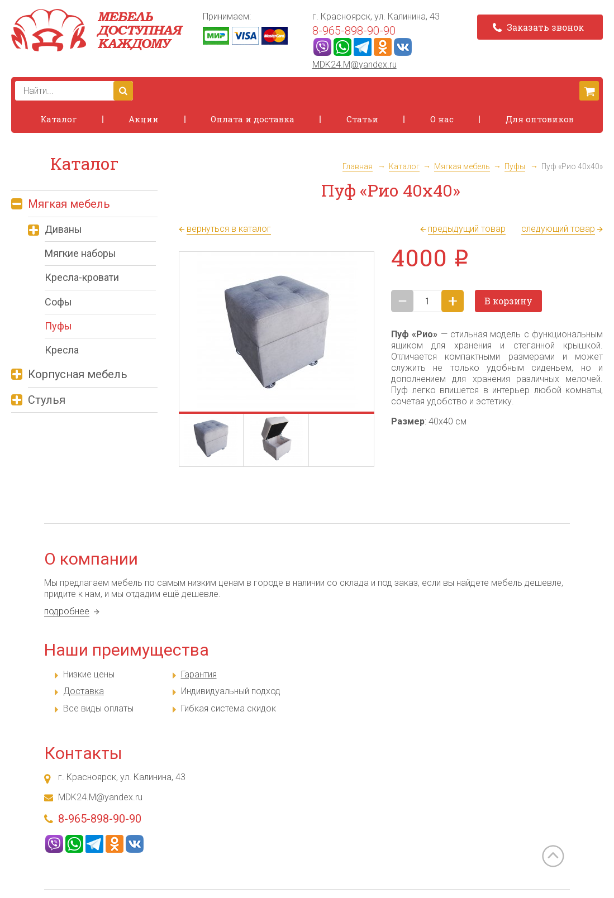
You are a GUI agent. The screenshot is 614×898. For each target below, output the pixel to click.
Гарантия (199, 674)
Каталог (58, 119)
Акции (143, 119)
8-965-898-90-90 (354, 30)
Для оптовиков (540, 119)
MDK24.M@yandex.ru (354, 64)
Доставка (83, 691)
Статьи (362, 119)
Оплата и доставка (252, 119)
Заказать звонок (538, 27)
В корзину (508, 301)
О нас (442, 119)
